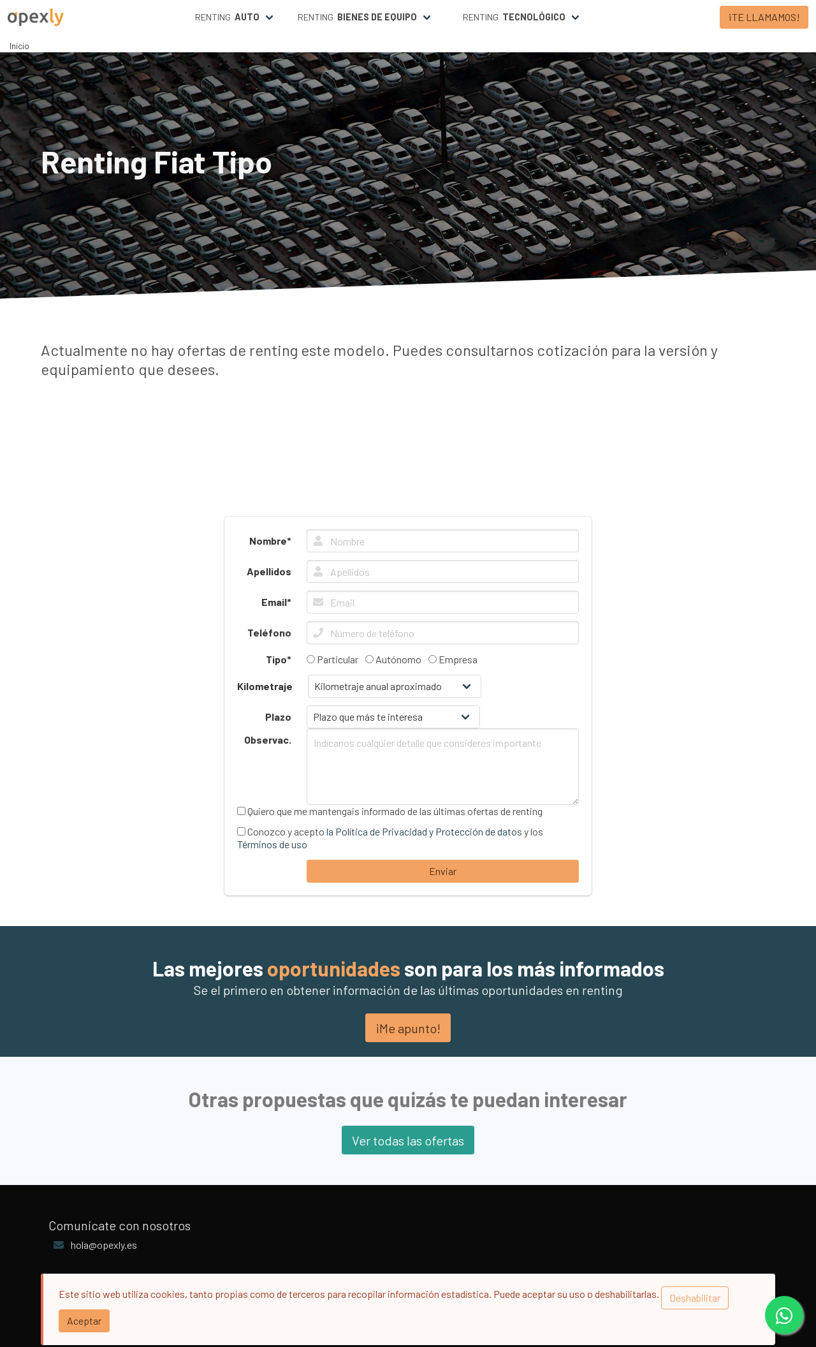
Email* (276, 602)
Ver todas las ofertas (408, 1140)
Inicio (19, 45)
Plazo (278, 716)
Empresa (452, 659)
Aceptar (84, 1320)
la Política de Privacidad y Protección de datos (424, 831)
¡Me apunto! (408, 1028)
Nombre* (270, 540)
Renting (227, 17)
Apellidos (269, 571)
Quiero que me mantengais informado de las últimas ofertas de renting (390, 811)
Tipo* (278, 659)
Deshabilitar (694, 1298)
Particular (332, 659)
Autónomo (393, 659)
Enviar (442, 871)
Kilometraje (265, 686)
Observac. (267, 739)
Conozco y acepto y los (390, 837)
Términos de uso (272, 844)
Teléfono (269, 632)
